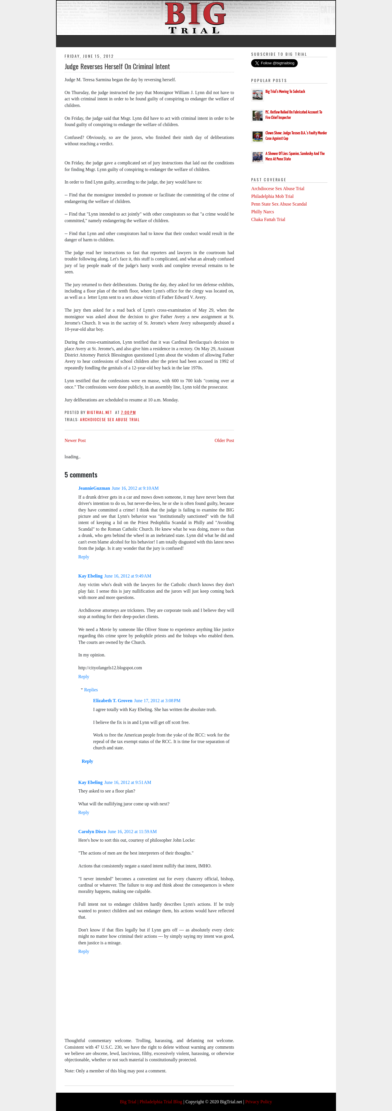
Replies (91, 689)
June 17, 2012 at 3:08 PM (157, 700)
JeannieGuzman (94, 488)
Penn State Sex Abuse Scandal (279, 204)
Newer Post (75, 440)
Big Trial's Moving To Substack (285, 91)
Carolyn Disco (92, 831)
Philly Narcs (262, 211)
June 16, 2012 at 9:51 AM (127, 782)
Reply (83, 556)
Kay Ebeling (90, 576)
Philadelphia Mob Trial (272, 196)
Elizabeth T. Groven (112, 700)
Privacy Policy (258, 1101)
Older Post (224, 440)
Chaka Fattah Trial (268, 219)
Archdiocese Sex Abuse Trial (110, 419)
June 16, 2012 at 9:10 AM (135, 488)
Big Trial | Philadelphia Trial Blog (151, 1101)
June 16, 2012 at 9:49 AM (127, 576)
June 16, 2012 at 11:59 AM (132, 831)
